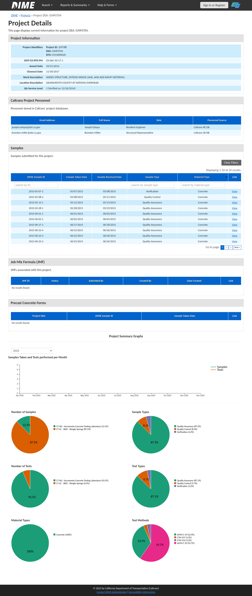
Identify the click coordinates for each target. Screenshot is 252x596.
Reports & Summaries (75, 5)
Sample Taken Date (76, 177)
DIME (14, 15)
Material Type (201, 177)
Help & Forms (107, 5)
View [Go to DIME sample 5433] (234, 208)
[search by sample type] (152, 185)
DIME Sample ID (36, 177)
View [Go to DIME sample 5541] (234, 224)
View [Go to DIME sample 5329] (234, 197)
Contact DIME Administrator (112, 592)
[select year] (32, 351)
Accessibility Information (142, 592)
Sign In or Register (214, 5)
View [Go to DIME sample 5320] (234, 191)
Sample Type (152, 177)
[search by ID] (36, 185)
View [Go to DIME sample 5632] (234, 235)
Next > (237, 247)
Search (47, 5)
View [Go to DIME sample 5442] (234, 213)
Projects (26, 15)
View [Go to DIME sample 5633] (234, 241)
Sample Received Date (109, 177)
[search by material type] (203, 185)
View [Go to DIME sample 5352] (234, 202)
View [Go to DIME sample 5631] (234, 230)
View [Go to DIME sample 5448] (234, 219)
